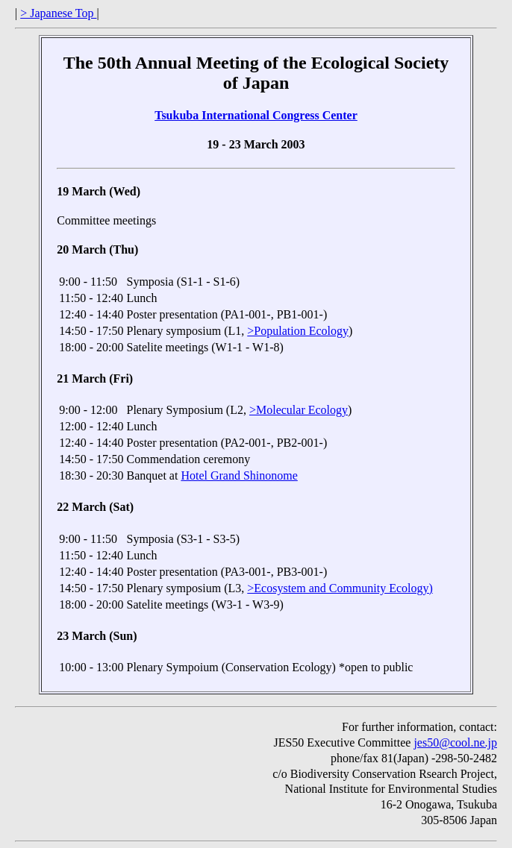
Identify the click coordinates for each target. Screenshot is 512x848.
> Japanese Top (58, 13)
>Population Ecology (298, 330)
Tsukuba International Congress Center (256, 115)
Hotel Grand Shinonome (239, 475)
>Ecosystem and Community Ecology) (340, 588)
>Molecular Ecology (298, 409)
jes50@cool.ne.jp (455, 742)
